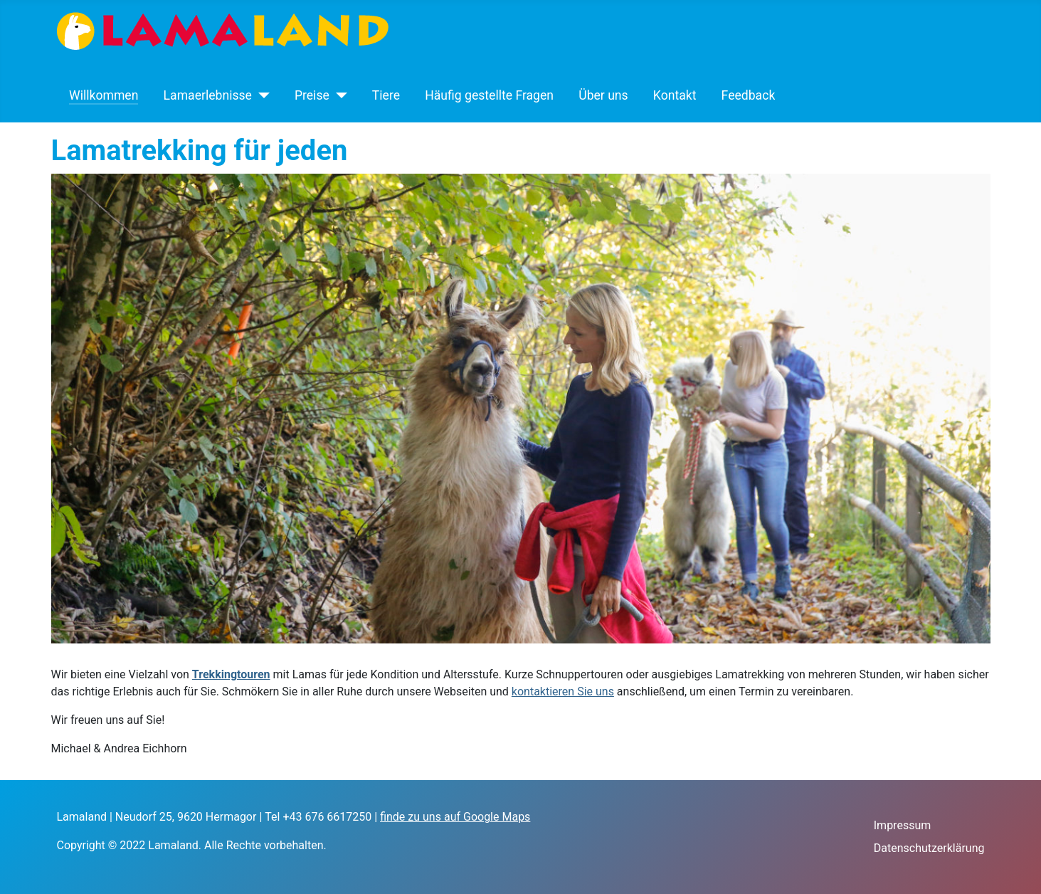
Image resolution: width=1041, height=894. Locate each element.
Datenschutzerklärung (929, 848)
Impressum (902, 825)
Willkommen (103, 95)
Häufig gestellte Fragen (489, 95)
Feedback (749, 95)
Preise (312, 95)
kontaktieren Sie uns (563, 691)
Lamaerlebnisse (208, 95)
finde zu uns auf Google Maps (455, 817)
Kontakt (675, 95)
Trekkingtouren (231, 674)
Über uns (603, 95)
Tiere (386, 95)
